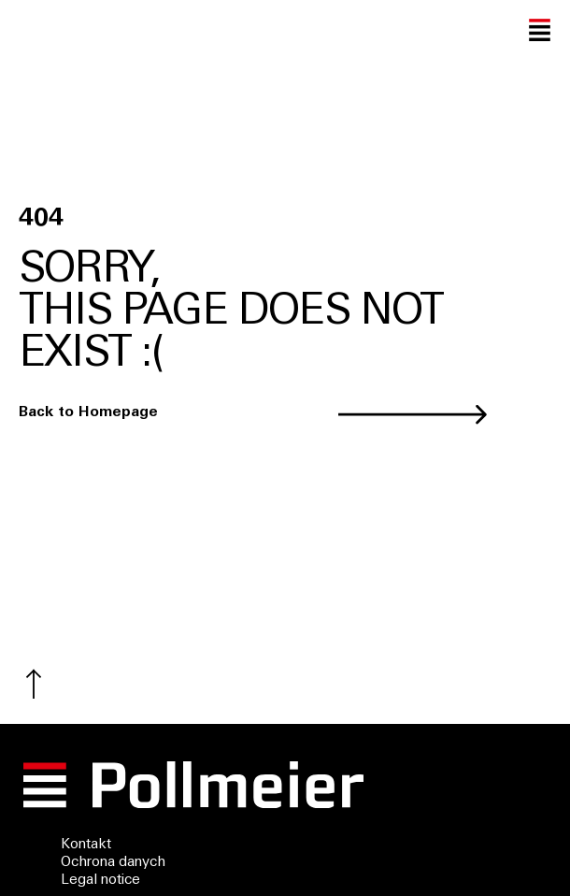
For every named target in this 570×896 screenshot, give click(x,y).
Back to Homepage (88, 413)
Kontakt (86, 845)
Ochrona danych (113, 863)
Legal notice (100, 881)
